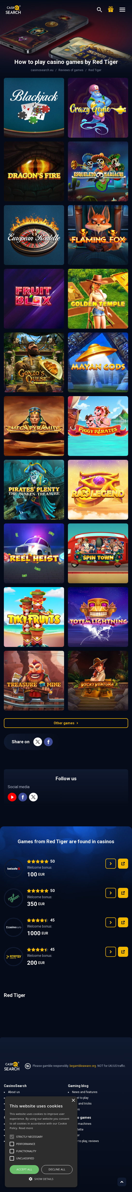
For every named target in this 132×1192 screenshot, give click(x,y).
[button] (41, 1178)
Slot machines (81, 1123)
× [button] (73, 1100)
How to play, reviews (85, 1141)
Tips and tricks (82, 1103)
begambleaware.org (83, 1066)
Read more (26, 1128)
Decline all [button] (57, 1169)
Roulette (77, 1129)
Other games (66, 723)
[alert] (41, 1141)
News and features (84, 1092)
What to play (80, 1098)
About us (14, 1092)
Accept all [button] (24, 1169)
